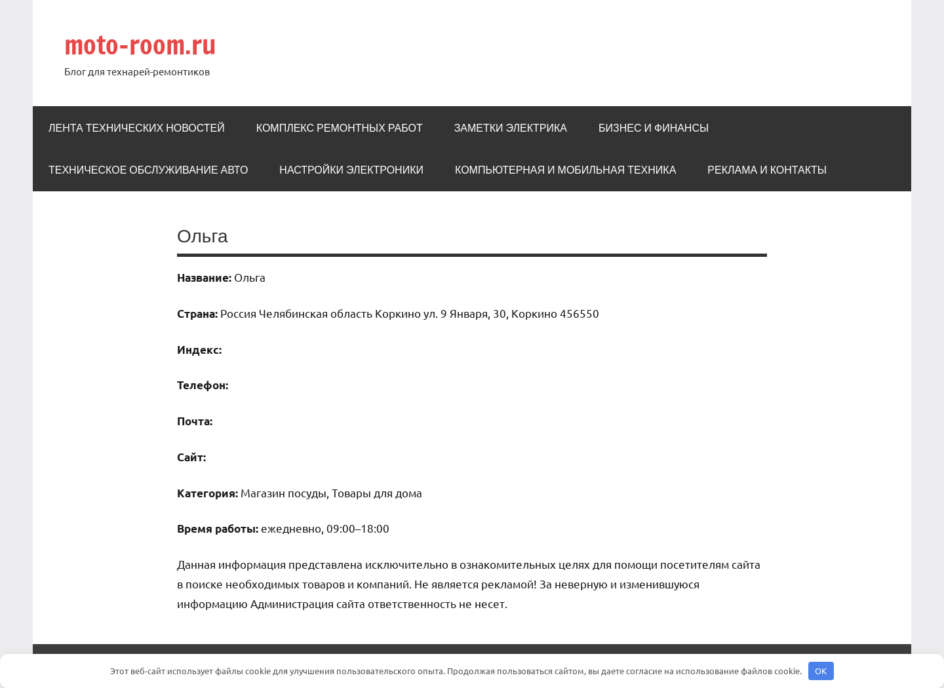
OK (821, 670)
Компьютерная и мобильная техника (565, 169)
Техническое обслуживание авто (148, 169)
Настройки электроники (351, 169)
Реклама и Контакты (767, 169)
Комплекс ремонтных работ (339, 128)
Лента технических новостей (137, 128)
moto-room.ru (140, 44)
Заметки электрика (510, 128)
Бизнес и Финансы (654, 128)
